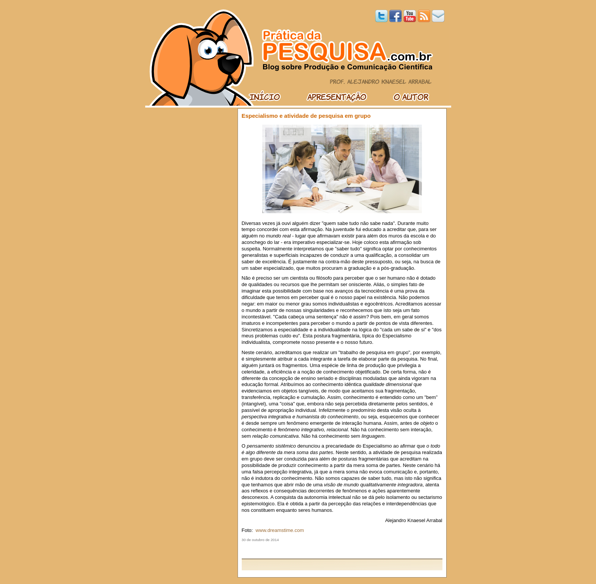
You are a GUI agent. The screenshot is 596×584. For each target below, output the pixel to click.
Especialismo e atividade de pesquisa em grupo (306, 115)
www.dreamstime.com (279, 530)
